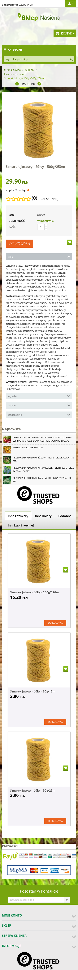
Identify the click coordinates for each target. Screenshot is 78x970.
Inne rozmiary (18, 516)
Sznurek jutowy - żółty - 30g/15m (32, 691)
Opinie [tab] (39, 405)
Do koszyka (19, 243)
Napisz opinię (49, 199)
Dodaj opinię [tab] (39, 414)
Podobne (65, 516)
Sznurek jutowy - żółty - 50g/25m (32, 790)
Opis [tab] (39, 256)
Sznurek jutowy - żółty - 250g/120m (34, 592)
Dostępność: (17, 221)
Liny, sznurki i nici (14, 74)
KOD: (12, 215)
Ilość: (12, 226)
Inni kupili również (21, 525)
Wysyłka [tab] (39, 396)
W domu (29, 69)
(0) (34, 198)
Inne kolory (43, 516)
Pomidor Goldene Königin (28, 447)
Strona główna (12, 69)
